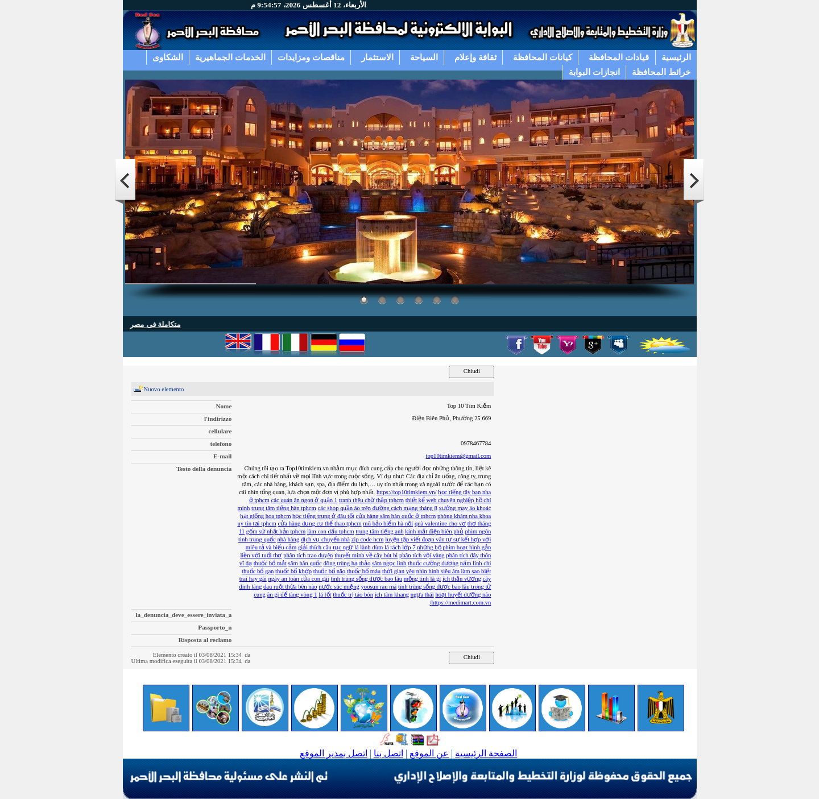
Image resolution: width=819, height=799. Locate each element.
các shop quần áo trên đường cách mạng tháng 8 (377, 508)
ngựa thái (422, 594)
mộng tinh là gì (422, 579)
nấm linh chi (475, 563)
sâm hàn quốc (305, 563)
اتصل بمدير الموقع (333, 753)
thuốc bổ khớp (293, 571)
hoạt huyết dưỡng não (463, 594)
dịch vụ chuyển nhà (325, 539)
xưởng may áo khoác (465, 508)
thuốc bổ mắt (270, 563)
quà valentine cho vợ (440, 523)
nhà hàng (288, 539)
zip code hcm (367, 539)
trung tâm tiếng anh (379, 531)
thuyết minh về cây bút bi (366, 555)
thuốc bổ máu (363, 571)
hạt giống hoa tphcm (265, 516)
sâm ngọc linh (389, 563)
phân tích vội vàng (422, 555)
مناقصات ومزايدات (311, 57)
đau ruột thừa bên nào (290, 586)
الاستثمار (377, 57)
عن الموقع (429, 753)
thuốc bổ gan (258, 571)
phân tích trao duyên (308, 555)
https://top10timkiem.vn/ (407, 492)
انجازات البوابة (594, 72)
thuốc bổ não (329, 571)
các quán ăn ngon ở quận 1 (304, 500)
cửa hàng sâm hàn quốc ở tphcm (396, 516)
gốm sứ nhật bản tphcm (275, 531)
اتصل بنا (388, 753)
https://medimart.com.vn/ (460, 602)
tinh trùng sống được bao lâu (366, 579)
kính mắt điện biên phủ (434, 531)
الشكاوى (167, 57)
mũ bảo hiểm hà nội (388, 523)
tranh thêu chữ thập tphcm (371, 500)
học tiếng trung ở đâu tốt (323, 516)
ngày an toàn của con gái (298, 579)
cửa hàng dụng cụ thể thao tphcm (320, 523)
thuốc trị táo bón (353, 594)
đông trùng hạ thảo (347, 563)
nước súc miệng (338, 586)
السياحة (424, 57)
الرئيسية (676, 57)
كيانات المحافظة (542, 57)
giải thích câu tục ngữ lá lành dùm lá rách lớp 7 (357, 547)
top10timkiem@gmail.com (458, 456)
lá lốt (324, 594)
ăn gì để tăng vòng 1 (292, 594)
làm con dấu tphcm (330, 531)
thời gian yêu (398, 571)
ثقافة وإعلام (475, 57)
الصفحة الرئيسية (486, 753)
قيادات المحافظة (619, 57)
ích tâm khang (392, 594)
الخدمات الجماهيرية (230, 57)
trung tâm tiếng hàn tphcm (283, 508)
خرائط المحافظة (661, 72)
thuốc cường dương (433, 563)
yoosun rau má (378, 586)
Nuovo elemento (164, 389)
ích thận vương (461, 579)
